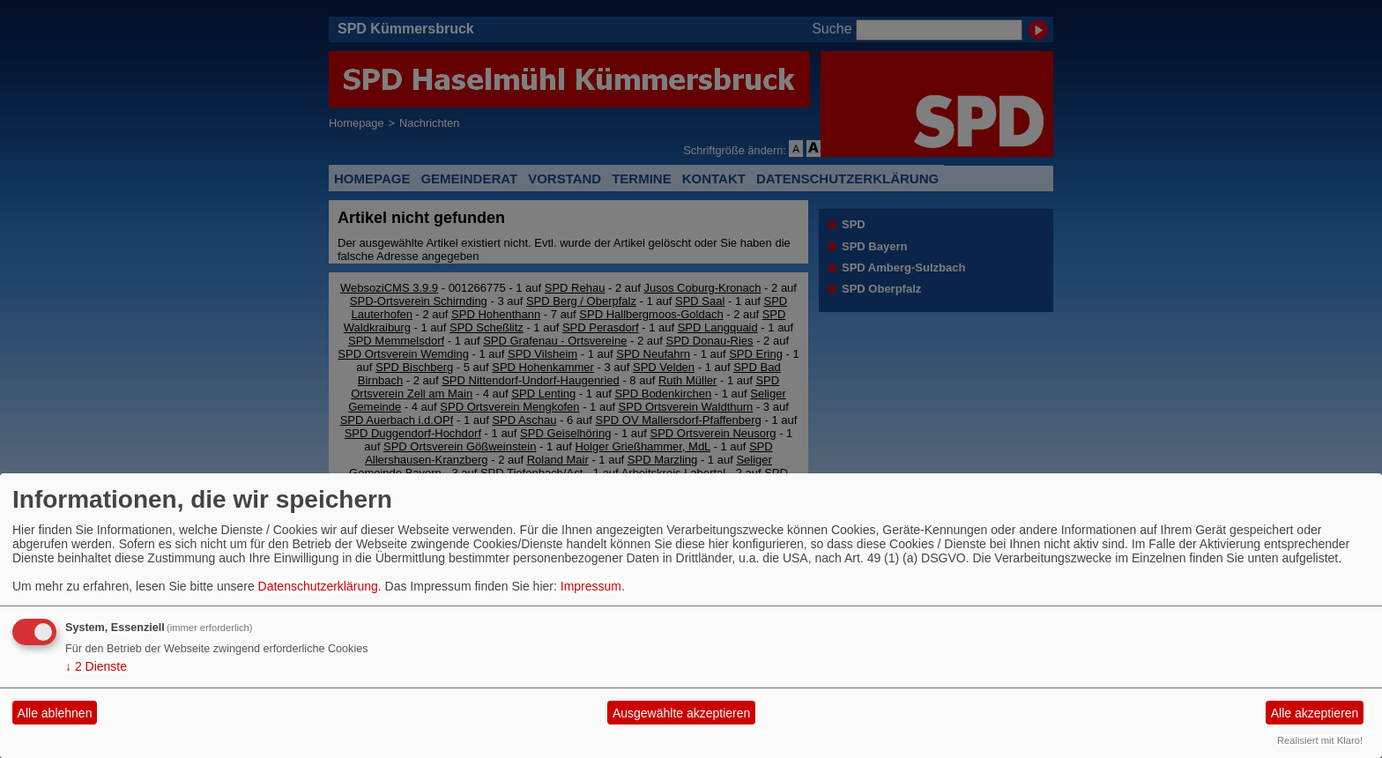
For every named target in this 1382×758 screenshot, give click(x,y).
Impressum (591, 586)
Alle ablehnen (55, 713)
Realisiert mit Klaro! (1320, 740)
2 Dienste (96, 666)
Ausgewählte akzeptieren (681, 713)
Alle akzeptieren (1315, 713)
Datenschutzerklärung (318, 586)
